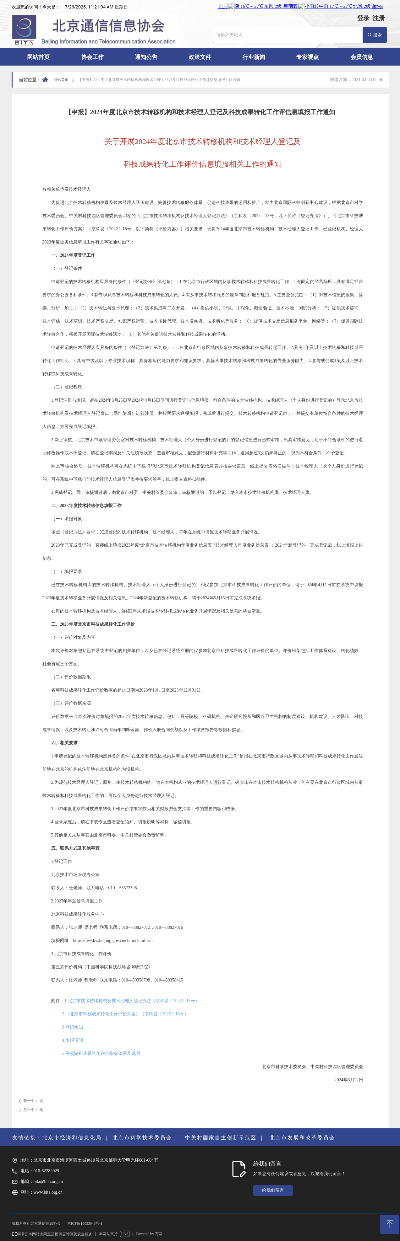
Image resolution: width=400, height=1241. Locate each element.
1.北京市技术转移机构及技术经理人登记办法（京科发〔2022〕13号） (132, 1000)
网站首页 (60, 80)
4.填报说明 (72, 1040)
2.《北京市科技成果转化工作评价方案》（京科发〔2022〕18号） (125, 1014)
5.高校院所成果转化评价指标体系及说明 (101, 1053)
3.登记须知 (72, 1027)
